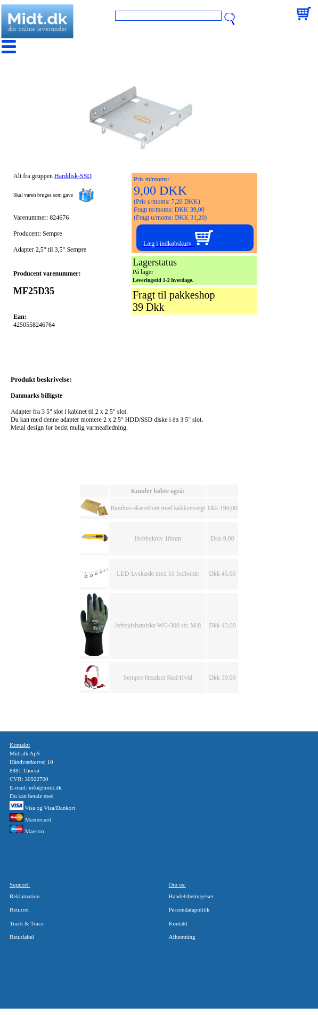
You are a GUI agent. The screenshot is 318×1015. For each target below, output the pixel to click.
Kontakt (178, 923)
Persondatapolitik (189, 909)
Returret (19, 909)
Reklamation (24, 896)
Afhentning (182, 936)
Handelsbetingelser (191, 896)
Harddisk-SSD (73, 176)
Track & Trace (27, 923)
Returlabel (22, 936)
